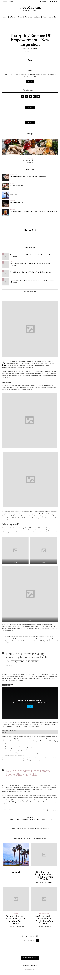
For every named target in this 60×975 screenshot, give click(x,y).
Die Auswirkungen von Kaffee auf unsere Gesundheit (28, 177)
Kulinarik (37, 17)
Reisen (20, 17)
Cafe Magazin (30, 7)
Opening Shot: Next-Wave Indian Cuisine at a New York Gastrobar (32, 281)
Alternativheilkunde (30, 160)
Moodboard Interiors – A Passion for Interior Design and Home (31, 255)
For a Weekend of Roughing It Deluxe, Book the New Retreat (30, 272)
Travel (30, 107)
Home (5, 17)
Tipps (45, 17)
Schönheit (28, 17)
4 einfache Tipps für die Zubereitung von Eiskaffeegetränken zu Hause (33, 211)
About (30, 81)
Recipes (30, 122)
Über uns (11, 1)
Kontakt (5, 1)
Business (6, 23)
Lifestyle (12, 17)
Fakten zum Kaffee (16, 203)
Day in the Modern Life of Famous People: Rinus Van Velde (30, 263)
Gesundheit (53, 17)
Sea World (13, 194)
